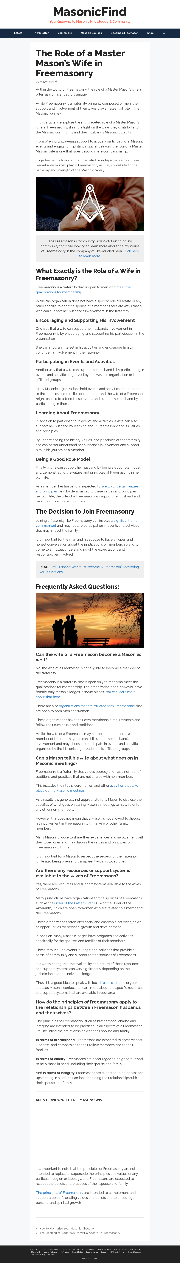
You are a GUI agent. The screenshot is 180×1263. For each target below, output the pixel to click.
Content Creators (134, 1252)
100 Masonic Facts (104, 1250)
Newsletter (42, 33)
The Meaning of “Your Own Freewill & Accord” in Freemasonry (79, 1232)
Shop (150, 33)
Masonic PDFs (135, 1250)
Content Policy (77, 1252)
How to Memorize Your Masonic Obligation (67, 1228)
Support (104, 1252)
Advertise (66, 1250)
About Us (33, 1250)
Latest (22, 33)
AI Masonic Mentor (117, 1252)
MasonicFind (90, 12)
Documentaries (92, 1252)
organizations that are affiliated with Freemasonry (97, 706)
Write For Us (78, 1250)
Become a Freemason (124, 33)
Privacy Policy (54, 1250)
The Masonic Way (38, 1255)
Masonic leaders (112, 983)
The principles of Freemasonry (59, 1193)
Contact (43, 1250)
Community (65, 33)
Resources (90, 1250)
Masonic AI (35, 1252)
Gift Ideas (65, 1252)
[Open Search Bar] (164, 33)
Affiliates (51, 1255)
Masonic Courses (91, 33)
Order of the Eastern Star (73, 903)
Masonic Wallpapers (50, 1252)
